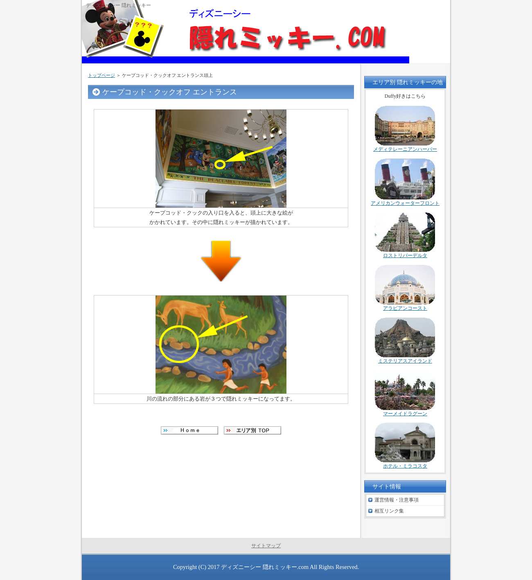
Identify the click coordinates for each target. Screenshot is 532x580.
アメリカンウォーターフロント (405, 203)
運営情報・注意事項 (396, 500)
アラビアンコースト (405, 308)
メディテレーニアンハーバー (405, 149)
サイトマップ (266, 546)
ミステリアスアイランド (405, 361)
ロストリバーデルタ (405, 255)
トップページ (101, 75)
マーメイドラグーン (405, 414)
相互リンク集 (389, 511)
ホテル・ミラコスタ (405, 466)
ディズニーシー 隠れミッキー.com (265, 567)
